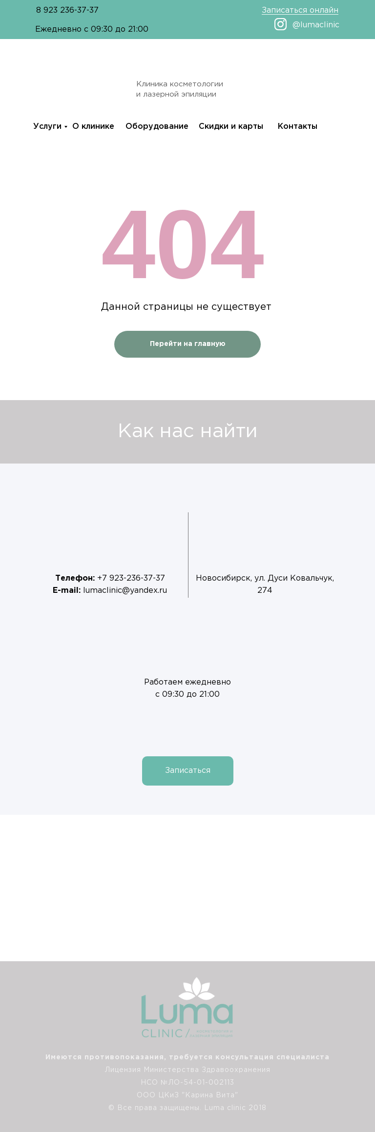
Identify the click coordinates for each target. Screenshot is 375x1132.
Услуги (47, 126)
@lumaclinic (315, 25)
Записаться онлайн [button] (300, 10)
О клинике (93, 126)
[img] (355, 1072)
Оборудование (156, 126)
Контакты (297, 126)
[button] (187, 771)
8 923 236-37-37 (67, 10)
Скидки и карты (231, 126)
